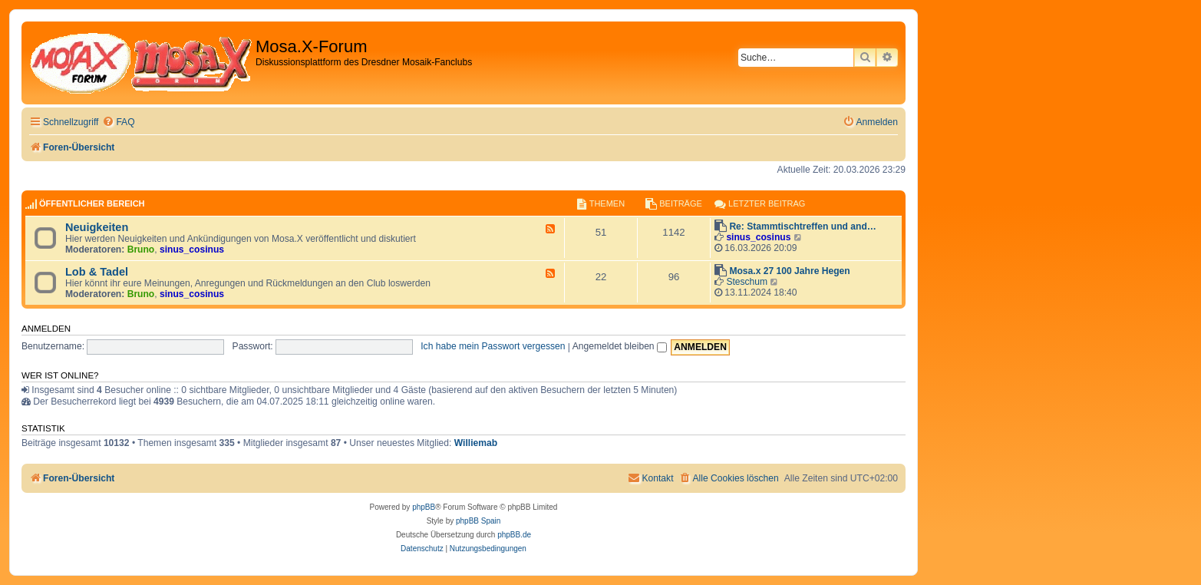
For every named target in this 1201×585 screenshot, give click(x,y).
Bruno (141, 249)
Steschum (746, 281)
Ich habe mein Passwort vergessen (493, 346)
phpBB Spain (478, 521)
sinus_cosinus (192, 249)
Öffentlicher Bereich (92, 203)
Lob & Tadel (96, 272)
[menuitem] (118, 122)
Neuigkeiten (96, 227)
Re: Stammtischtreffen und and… (802, 226)
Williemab (475, 443)
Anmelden (46, 328)
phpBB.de (514, 534)
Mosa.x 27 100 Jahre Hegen (789, 271)
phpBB (423, 507)
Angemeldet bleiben (619, 346)
